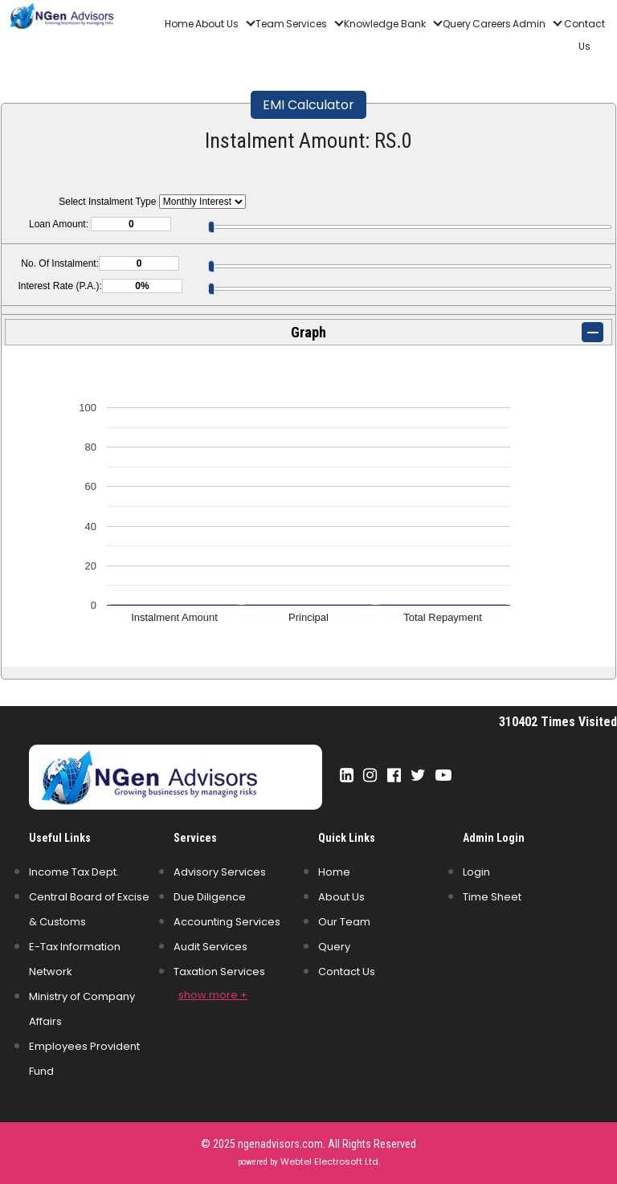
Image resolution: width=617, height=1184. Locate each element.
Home (179, 24)
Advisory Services (220, 872)
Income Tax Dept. (74, 872)
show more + (212, 994)
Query (457, 24)
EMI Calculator (308, 105)
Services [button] (307, 24)
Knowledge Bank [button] (386, 24)
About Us (341, 896)
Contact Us (584, 35)
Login (476, 872)
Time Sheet (492, 896)
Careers (491, 24)
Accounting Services (227, 921)
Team (269, 24)
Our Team (344, 921)
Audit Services (210, 946)
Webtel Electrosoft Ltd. (330, 1161)
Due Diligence (210, 896)
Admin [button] (530, 24)
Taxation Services (219, 971)
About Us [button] (218, 24)
